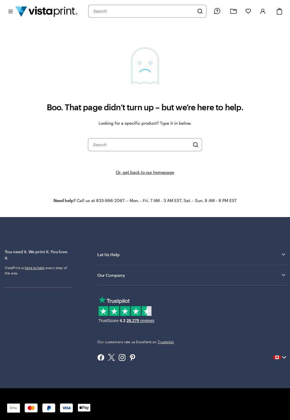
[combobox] (143, 11)
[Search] (200, 11)
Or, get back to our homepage (145, 172)
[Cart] (279, 11)
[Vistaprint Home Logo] (46, 11)
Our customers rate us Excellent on (135, 342)
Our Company (191, 275)
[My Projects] (233, 11)
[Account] (263, 11)
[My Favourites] (248, 11)
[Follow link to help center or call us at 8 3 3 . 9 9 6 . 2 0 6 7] (217, 11)
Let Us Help (191, 254)
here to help (35, 268)
